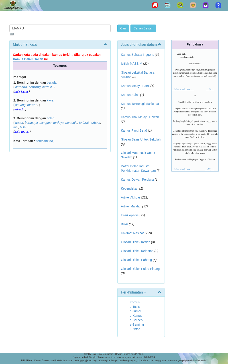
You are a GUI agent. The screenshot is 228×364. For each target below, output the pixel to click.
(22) (209, 169)
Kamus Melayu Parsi (135, 86)
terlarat (84, 122)
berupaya (31, 122)
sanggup (46, 122)
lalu (15, 127)
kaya (50, 100)
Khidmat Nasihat (132, 233)
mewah (32, 105)
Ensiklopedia (129, 215)
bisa (23, 127)
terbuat (95, 122)
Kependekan (129, 188)
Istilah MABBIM (131, 63)
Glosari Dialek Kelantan (137, 251)
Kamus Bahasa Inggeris (137, 54)
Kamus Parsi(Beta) (134, 130)
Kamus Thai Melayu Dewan (140, 117)
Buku (124, 224)
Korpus (135, 302)
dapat (19, 122)
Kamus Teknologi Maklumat (140, 103)
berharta (21, 87)
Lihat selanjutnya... (183, 89)
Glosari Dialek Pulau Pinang (140, 269)
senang (20, 105)
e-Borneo (136, 320)
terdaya (58, 122)
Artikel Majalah (131, 206)
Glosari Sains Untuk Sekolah (141, 139)
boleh (50, 118)
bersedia (71, 122)
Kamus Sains (130, 95)
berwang (35, 87)
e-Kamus (136, 315)
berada (52, 82)
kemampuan (44, 141)
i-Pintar (135, 329)
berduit (47, 87)
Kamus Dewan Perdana (137, 179)
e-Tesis (135, 306)
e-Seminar (137, 324)
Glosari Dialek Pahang (136, 260)
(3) (210, 89)
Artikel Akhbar (130, 197)
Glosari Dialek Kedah (135, 242)
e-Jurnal (135, 311)
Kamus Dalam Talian (28, 59)
